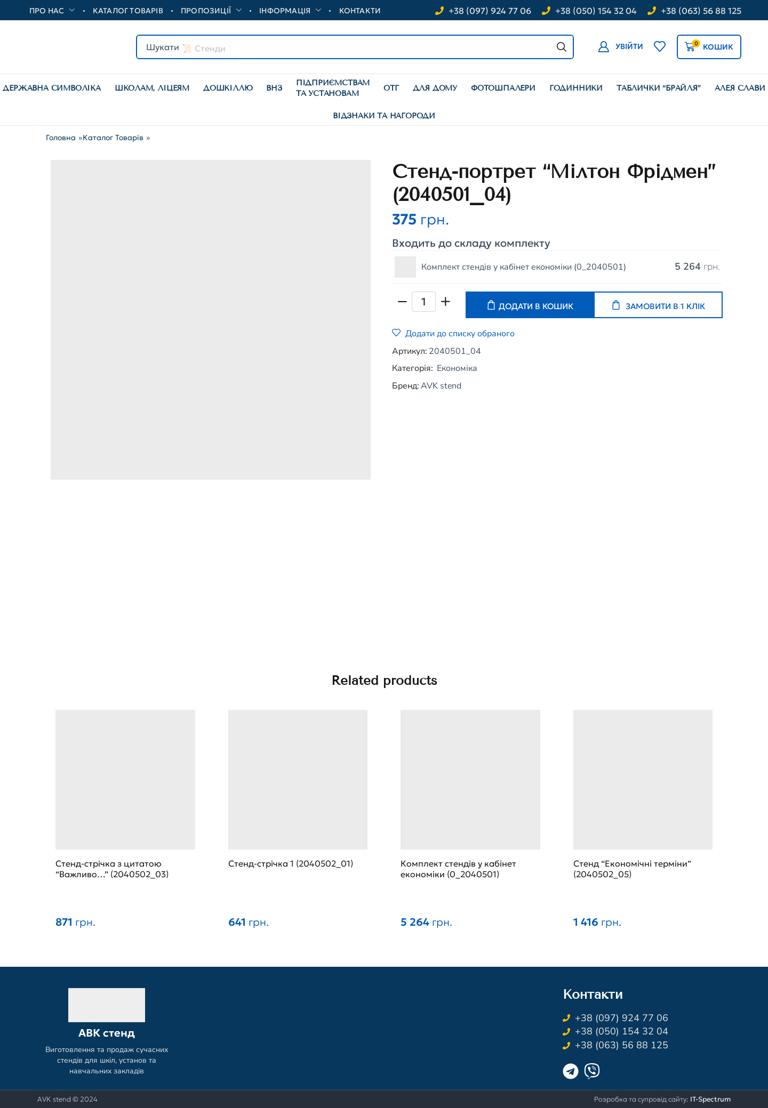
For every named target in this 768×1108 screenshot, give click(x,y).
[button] (620, 46)
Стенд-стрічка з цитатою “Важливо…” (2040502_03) (112, 868)
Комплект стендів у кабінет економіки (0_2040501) (523, 267)
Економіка (457, 368)
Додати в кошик (536, 306)
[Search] (561, 47)
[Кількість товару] (424, 302)
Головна (61, 137)
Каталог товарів (113, 137)
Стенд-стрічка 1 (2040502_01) (290, 863)
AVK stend (441, 386)
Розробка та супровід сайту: (662, 1099)
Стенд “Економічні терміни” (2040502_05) (632, 868)
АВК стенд (106, 1033)
